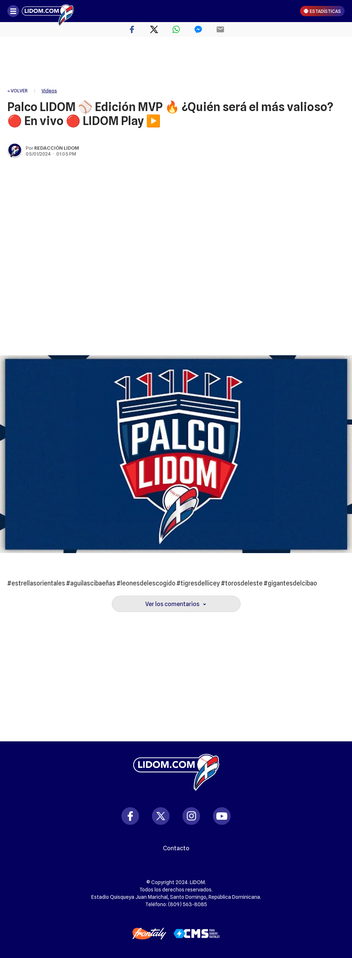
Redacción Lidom (56, 148)
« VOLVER (17, 90)
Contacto (176, 848)
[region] (176, 62)
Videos (49, 90)
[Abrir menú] (13, 11)
